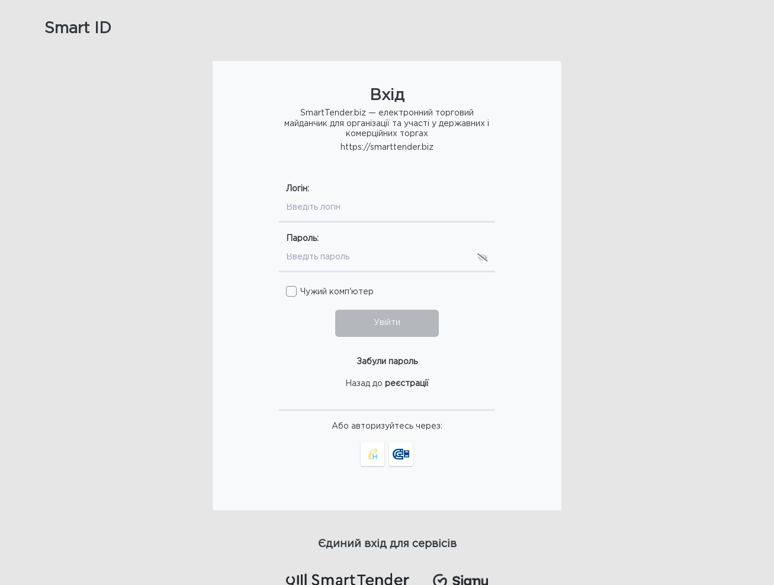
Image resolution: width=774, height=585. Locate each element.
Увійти (387, 322)
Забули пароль (387, 361)
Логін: (297, 188)
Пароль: (302, 238)
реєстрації (407, 383)
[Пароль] (375, 258)
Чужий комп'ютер (337, 291)
